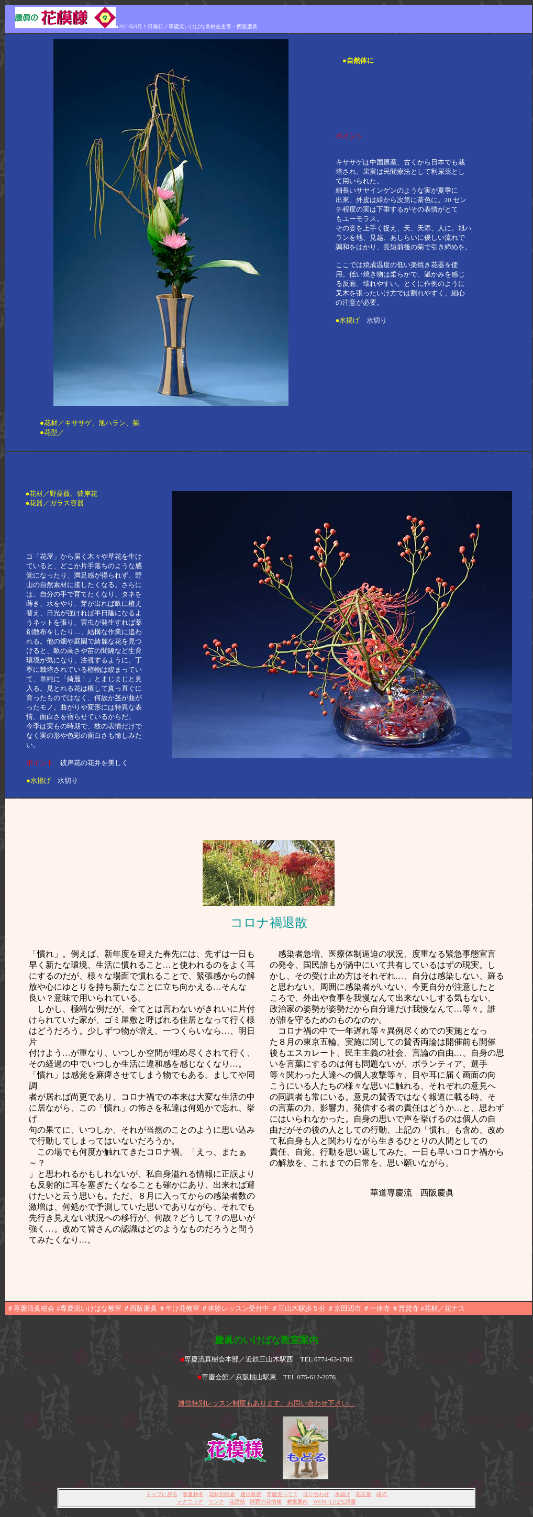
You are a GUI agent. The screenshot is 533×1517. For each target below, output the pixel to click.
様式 (381, 1494)
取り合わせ (316, 1494)
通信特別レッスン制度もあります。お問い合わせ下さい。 (266, 1403)
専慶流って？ (282, 1494)
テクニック (190, 1501)
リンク (216, 1501)
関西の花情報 (266, 1501)
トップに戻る (161, 1494)
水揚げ (342, 1494)
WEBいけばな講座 (334, 1501)
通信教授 (250, 1494)
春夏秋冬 (193, 1494)
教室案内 (297, 1501)
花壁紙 (237, 1501)
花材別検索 (222, 1494)
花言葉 (363, 1494)
